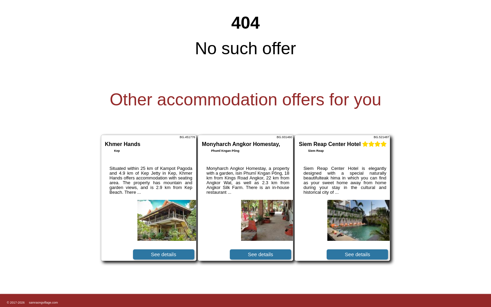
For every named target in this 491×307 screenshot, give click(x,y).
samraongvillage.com (43, 302)
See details (163, 254)
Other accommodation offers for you (246, 99)
